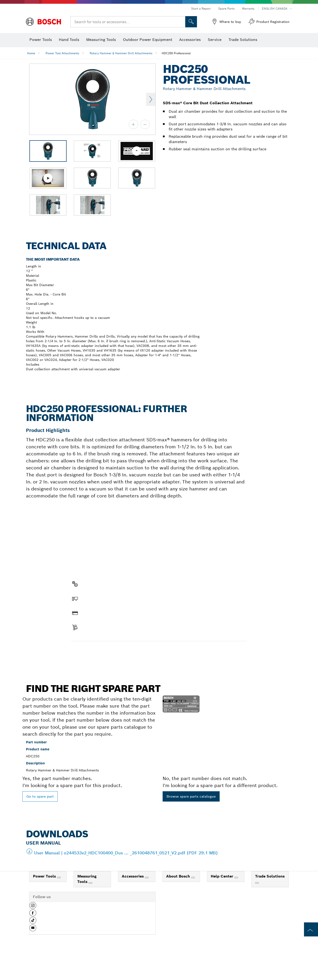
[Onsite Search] (191, 21)
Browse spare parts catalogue (191, 796)
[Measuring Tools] (90, 883)
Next (150, 99)
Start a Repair (201, 8)
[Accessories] (147, 877)
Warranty (248, 8)
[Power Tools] (59, 877)
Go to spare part (40, 796)
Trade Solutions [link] (270, 876)
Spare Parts (226, 8)
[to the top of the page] (311, 929)
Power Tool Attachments (62, 53)
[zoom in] (133, 124)
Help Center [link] (222, 876)
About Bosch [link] (178, 876)
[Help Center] (236, 877)
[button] (32, 907)
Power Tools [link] (45, 876)
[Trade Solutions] (257, 883)
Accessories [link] (133, 876)
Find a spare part (89, 651)
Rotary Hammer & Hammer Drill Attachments (121, 53)
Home (31, 53)
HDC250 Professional (176, 53)
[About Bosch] (193, 877)
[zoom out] (145, 124)
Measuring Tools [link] (86, 879)
